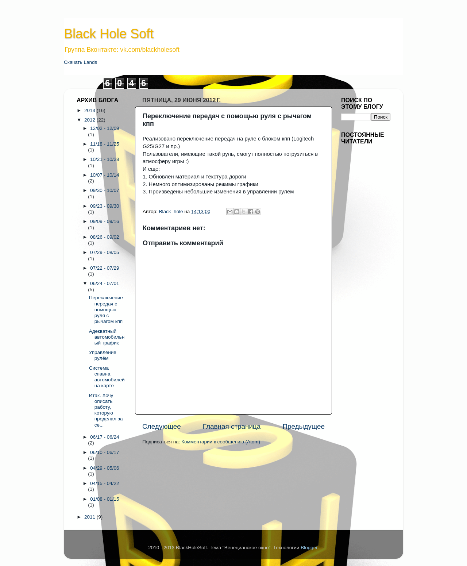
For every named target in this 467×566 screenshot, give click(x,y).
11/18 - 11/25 (104, 144)
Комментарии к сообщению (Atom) (220, 441)
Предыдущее (303, 426)
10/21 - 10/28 (104, 159)
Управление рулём (102, 355)
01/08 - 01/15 (104, 499)
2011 (90, 517)
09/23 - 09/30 (104, 206)
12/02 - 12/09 (104, 128)
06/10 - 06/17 (104, 452)
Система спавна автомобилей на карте (107, 377)
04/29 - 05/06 (104, 468)
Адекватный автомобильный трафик (106, 337)
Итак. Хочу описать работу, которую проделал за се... (106, 410)
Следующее (161, 426)
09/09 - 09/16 (104, 221)
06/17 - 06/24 (104, 437)
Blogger (309, 547)
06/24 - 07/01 (104, 283)
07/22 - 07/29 (104, 268)
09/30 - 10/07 (104, 190)
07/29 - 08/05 (104, 252)
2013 (90, 110)
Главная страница (232, 426)
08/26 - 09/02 (104, 237)
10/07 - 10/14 (104, 175)
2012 (90, 120)
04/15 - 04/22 (104, 483)
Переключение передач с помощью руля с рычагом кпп (106, 309)
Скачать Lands (80, 62)
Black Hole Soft (109, 33)
